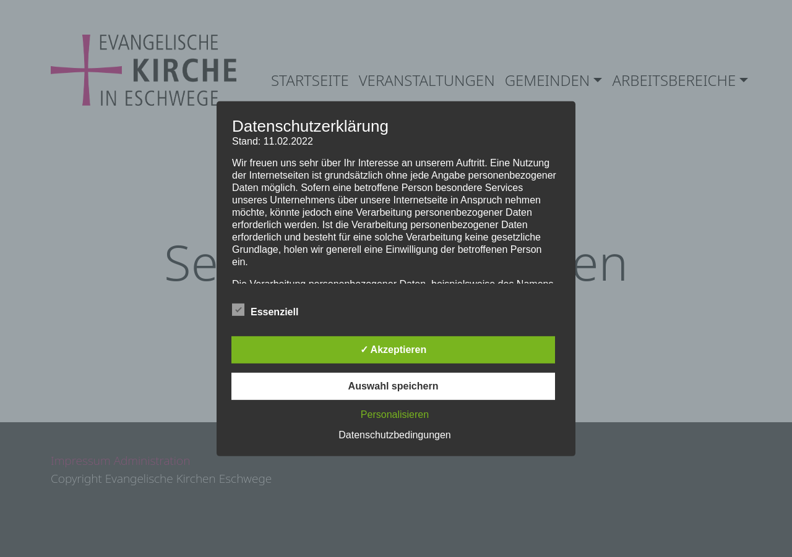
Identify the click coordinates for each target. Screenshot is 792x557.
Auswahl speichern (393, 386)
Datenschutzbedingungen (394, 435)
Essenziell (265, 309)
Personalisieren (395, 414)
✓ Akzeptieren (393, 349)
